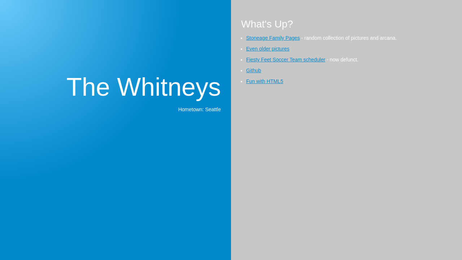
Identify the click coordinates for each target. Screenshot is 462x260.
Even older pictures (267, 49)
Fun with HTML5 (264, 81)
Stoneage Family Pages (273, 38)
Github (253, 70)
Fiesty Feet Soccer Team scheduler (285, 59)
